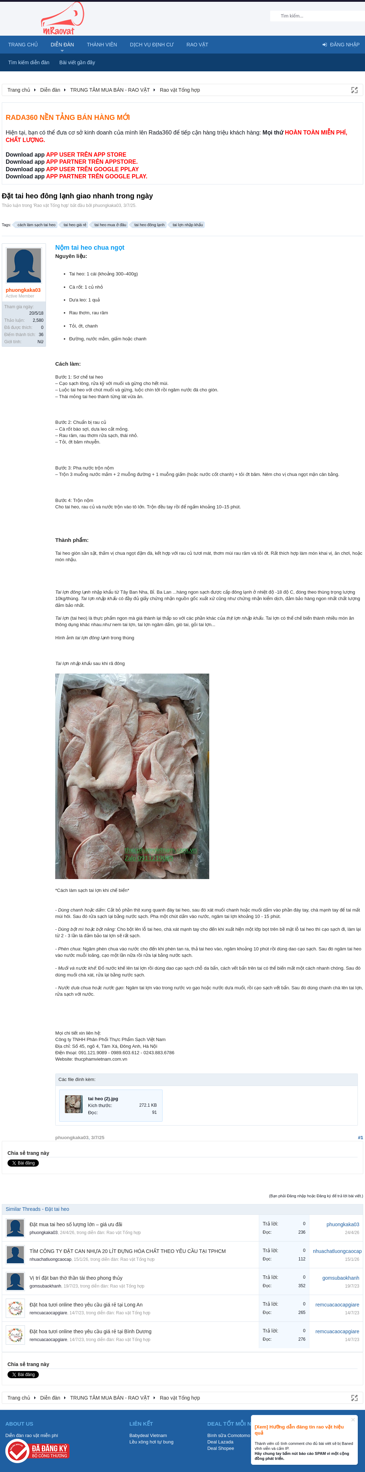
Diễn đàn (62, 44)
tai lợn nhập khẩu (187, 225)
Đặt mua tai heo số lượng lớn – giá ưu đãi (76, 1224)
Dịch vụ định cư (152, 44)
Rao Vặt (197, 44)
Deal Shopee (220, 1448)
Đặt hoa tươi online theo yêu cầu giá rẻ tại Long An (86, 1305)
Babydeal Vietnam (148, 1435)
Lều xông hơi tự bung (151, 1442)
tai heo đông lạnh (148, 225)
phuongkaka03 (107, 205)
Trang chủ (23, 44)
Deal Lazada (220, 1442)
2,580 (38, 320)
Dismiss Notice (353, 1419)
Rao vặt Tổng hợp (51, 205)
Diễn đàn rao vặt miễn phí (31, 1435)
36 (41, 334)
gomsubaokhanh (45, 1286)
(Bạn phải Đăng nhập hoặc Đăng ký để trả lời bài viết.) (316, 1196)
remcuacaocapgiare (48, 1312)
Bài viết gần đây (77, 62)
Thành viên (102, 44)
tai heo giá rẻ (74, 225)
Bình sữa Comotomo (228, 1435)
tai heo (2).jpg (103, 1098)
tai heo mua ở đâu (109, 225)
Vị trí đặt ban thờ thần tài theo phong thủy (76, 1278)
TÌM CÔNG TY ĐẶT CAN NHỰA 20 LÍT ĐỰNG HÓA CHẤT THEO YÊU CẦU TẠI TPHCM (128, 1251)
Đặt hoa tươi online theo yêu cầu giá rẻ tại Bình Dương (90, 1331)
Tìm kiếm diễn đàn (29, 62)
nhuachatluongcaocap (50, 1259)
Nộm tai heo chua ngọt (89, 247)
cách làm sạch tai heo (35, 225)
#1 (360, 1137)
